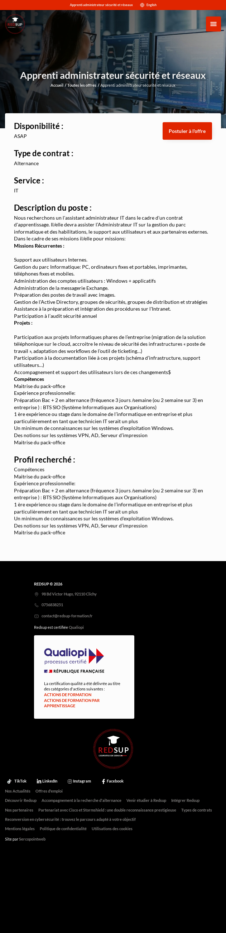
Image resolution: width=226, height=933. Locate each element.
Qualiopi (76, 627)
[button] (187, 131)
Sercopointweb (32, 839)
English (147, 5)
